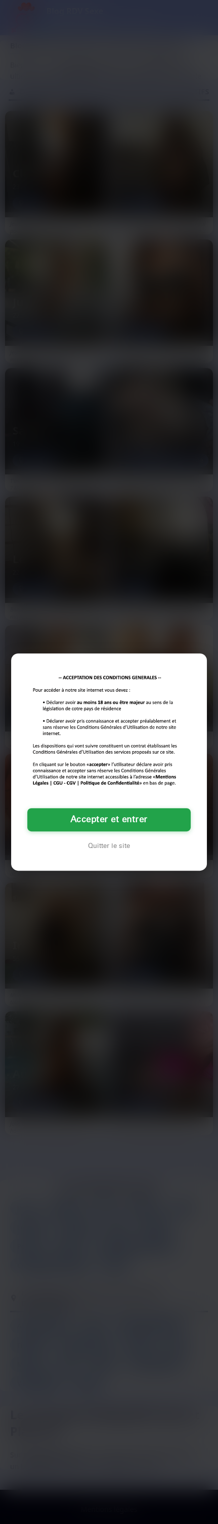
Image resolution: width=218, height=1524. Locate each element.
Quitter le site (109, 846)
